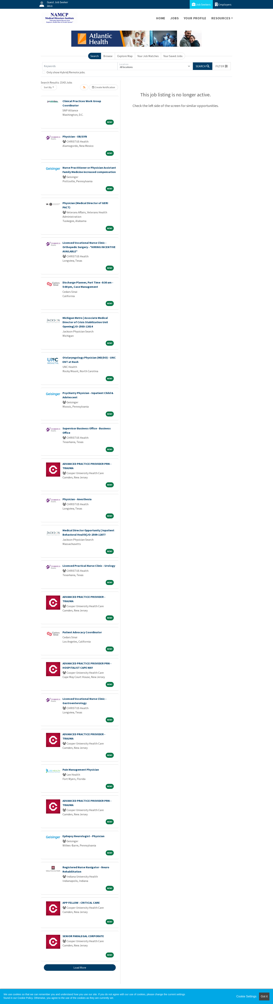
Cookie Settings (246, 996)
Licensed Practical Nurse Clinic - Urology (89, 565)
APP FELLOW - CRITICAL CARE (81, 902)
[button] (221, 66)
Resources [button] (220, 18)
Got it (264, 996)
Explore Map (125, 56)
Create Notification (103, 87)
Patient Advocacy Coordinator (82, 632)
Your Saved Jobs (173, 56)
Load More (79, 967)
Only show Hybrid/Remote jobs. (66, 72)
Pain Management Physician (81, 769)
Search (94, 56)
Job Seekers (201, 4)
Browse (107, 56)
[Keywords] (80, 66)
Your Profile (195, 18)
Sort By (48, 87)
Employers (223, 4)
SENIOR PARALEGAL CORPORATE (83, 936)
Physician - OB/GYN (75, 136)
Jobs (174, 18)
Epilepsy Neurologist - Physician (83, 836)
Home (160, 18)
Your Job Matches (148, 56)
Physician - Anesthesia (77, 499)
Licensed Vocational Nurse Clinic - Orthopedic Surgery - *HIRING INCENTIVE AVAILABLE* (89, 247)
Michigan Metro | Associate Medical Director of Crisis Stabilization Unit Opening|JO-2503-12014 (85, 322)
